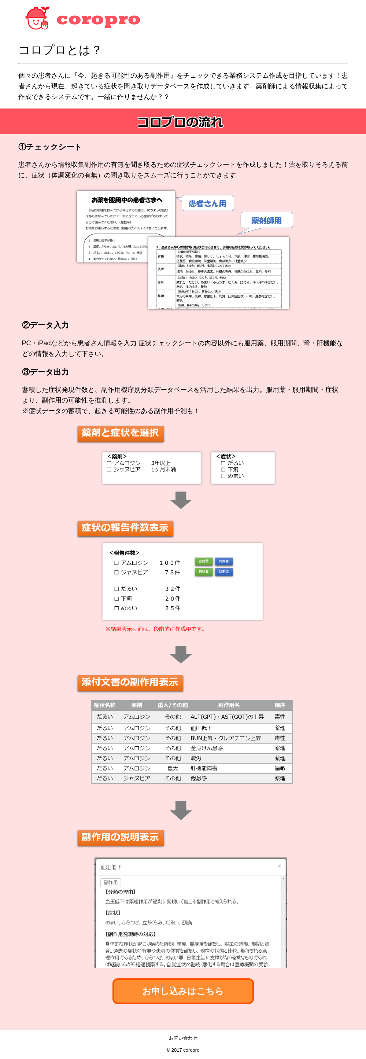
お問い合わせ (183, 1038)
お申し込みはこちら (183, 991)
